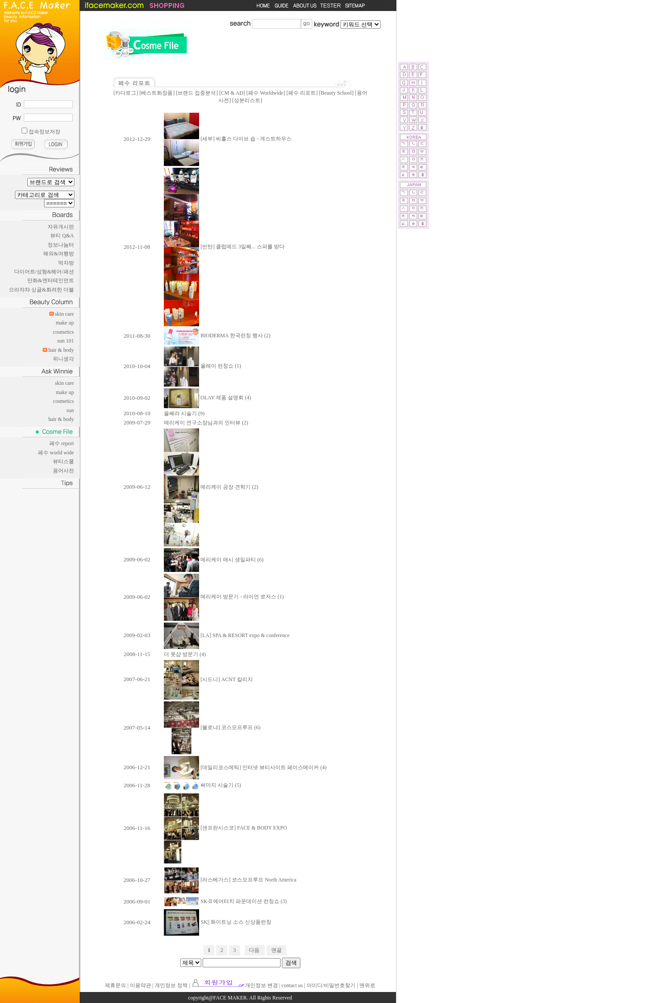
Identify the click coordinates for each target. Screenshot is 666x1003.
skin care (64, 314)
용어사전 (63, 471)
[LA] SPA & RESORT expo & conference (226, 635)
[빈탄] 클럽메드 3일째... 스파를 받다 (224, 246)
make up (65, 323)
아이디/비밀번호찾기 (331, 985)
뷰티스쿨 (63, 461)
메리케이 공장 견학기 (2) (211, 487)
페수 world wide (56, 453)
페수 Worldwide (265, 93)
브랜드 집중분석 (197, 93)
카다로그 (125, 93)
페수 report (61, 443)
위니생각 (63, 359)
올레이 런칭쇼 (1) (202, 366)
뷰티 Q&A (62, 235)
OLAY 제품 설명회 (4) (207, 398)
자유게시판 (61, 227)
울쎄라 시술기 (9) (184, 413)
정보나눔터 (61, 245)
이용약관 (140, 985)
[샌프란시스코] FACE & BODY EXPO (225, 828)
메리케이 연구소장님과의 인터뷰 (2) (206, 423)
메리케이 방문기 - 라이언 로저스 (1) (224, 597)
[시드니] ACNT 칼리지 (208, 679)
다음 (254, 950)
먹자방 (66, 263)
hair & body (61, 350)
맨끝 (276, 950)
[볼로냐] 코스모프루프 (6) (212, 727)
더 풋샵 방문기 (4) (185, 654)
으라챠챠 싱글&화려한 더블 (41, 290)
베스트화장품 (157, 93)
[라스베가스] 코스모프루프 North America (230, 880)
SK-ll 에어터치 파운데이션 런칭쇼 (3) (225, 901)
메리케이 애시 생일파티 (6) (213, 560)
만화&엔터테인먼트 (50, 280)
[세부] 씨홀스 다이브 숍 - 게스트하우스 (228, 139)
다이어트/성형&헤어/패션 (44, 272)
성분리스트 (247, 100)
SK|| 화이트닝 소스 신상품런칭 (217, 922)
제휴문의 (115, 985)
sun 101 (65, 341)
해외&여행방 (58, 254)
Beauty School (336, 93)
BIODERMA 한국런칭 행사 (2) (217, 335)
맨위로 (367, 985)
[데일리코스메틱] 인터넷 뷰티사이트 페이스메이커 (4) (245, 767)
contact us (292, 985)
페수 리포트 (302, 93)
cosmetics (63, 332)
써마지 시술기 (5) (202, 785)
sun (70, 410)
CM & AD (232, 93)
